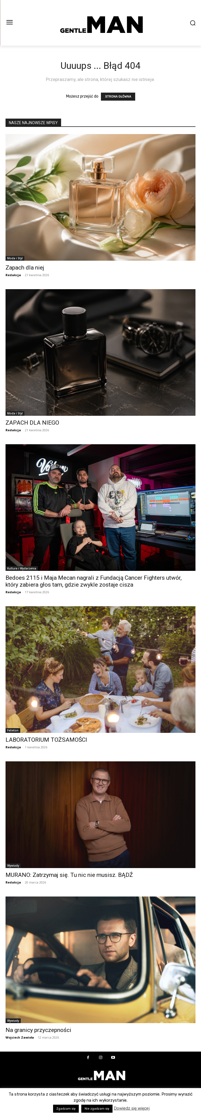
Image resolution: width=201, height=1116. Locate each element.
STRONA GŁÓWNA (118, 96)
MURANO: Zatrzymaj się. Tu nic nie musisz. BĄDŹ (69, 875)
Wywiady (13, 865)
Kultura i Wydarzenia (21, 568)
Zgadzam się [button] (65, 1108)
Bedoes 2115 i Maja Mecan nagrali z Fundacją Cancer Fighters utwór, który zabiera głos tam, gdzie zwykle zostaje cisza (94, 581)
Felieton (13, 730)
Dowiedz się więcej (132, 1108)
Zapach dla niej (25, 267)
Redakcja (13, 275)
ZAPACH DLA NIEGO (32, 422)
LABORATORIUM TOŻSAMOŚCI (46, 739)
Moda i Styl (15, 258)
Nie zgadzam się (97, 1108)
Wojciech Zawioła (20, 1037)
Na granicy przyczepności (38, 1030)
